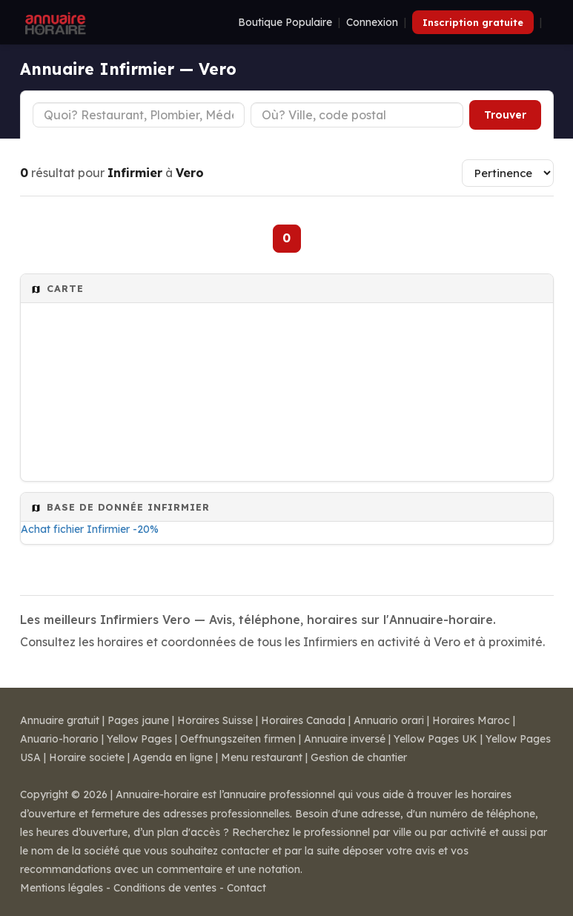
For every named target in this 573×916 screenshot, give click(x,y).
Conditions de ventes (164, 888)
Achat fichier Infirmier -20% (90, 529)
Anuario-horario (59, 739)
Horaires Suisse (215, 720)
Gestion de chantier (359, 757)
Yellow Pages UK (435, 739)
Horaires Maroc (471, 720)
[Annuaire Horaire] (54, 22)
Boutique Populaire (285, 22)
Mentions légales (61, 888)
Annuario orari (389, 720)
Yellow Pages (139, 739)
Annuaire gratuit (59, 720)
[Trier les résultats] (508, 173)
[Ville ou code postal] (357, 114)
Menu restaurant (261, 757)
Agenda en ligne (173, 757)
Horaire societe (87, 757)
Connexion (372, 22)
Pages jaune (138, 720)
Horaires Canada (303, 720)
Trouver (505, 115)
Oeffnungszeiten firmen (238, 739)
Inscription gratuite (473, 22)
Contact (246, 888)
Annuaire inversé (344, 739)
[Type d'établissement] (139, 114)
